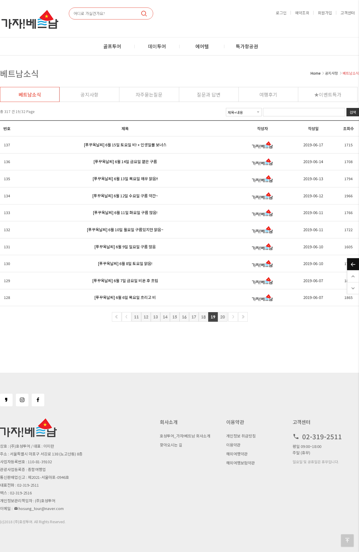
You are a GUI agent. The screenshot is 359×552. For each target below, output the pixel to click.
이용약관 (233, 445)
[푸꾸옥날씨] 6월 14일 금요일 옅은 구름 (125, 161)
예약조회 (302, 13)
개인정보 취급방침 (241, 436)
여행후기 (268, 94)
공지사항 (89, 94)
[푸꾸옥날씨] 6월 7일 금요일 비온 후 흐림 (125, 280)
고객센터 (347, 13)
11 (136, 317)
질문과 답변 (208, 94)
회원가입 (325, 13)
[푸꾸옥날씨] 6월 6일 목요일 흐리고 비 (125, 297)
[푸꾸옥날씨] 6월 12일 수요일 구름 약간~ (125, 195)
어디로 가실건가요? (89, 13)
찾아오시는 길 (171, 445)
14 (165, 317)
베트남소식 (30, 94)
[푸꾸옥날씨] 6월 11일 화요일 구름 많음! (125, 212)
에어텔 (202, 46)
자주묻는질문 (149, 94)
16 (184, 317)
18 (203, 317)
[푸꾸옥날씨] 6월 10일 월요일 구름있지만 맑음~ (125, 229)
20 (222, 317)
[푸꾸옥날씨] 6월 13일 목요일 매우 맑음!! (125, 178)
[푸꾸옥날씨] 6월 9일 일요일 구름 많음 (125, 246)
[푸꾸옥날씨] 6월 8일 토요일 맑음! (125, 263)
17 (193, 317)
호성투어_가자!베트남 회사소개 (185, 436)
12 (146, 317)
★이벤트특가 (327, 94)
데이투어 (157, 46)
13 (155, 317)
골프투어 (112, 46)
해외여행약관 (237, 454)
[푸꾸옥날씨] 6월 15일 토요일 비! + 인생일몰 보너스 (125, 145)
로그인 (281, 13)
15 (174, 317)
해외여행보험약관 (240, 463)
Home (315, 73)
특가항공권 (247, 46)
